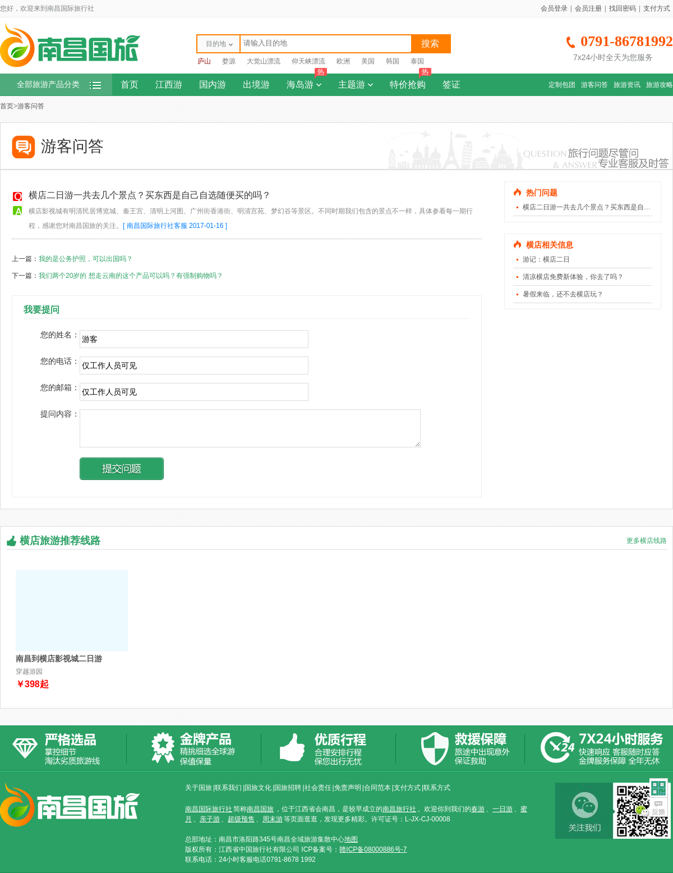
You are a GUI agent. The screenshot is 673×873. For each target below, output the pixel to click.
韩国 (392, 61)
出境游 (256, 84)
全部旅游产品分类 (59, 84)
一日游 (502, 809)
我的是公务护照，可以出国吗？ (86, 259)
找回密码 (622, 8)
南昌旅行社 (399, 809)
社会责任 (318, 788)
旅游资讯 (627, 85)
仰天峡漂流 (308, 61)
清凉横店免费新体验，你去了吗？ (573, 277)
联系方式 (436, 788)
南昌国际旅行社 (208, 809)
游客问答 (594, 85)
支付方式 (656, 8)
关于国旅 (198, 788)
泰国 (417, 61)
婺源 (229, 61)
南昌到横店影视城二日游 (59, 658)
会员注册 (588, 8)
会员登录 (554, 8)
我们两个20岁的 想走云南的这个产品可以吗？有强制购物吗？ (131, 276)
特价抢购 (410, 81)
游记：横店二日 (546, 259)
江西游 (168, 84)
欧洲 (343, 61)
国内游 (212, 84)
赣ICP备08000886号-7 (373, 849)
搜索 (430, 43)
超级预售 (241, 819)
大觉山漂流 (263, 61)
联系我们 (228, 788)
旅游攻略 (659, 85)
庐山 (204, 61)
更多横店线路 (646, 541)
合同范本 (377, 788)
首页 (130, 84)
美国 (368, 61)
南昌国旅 (260, 809)
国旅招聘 (287, 788)
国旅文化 (258, 788)
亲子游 (210, 819)
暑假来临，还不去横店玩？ (563, 294)
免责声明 (347, 788)
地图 (351, 839)
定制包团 (561, 85)
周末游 (272, 819)
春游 (478, 809)
